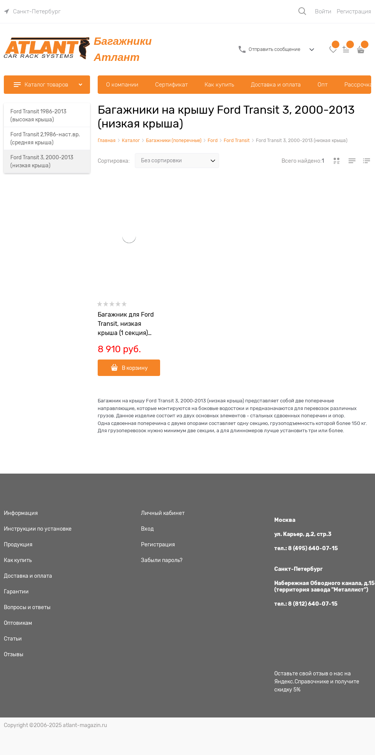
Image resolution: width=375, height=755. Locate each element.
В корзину (135, 368)
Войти (323, 11)
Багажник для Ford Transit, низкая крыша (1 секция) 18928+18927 (126, 324)
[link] (32, 11)
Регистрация (354, 11)
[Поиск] (302, 11)
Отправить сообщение (274, 49)
